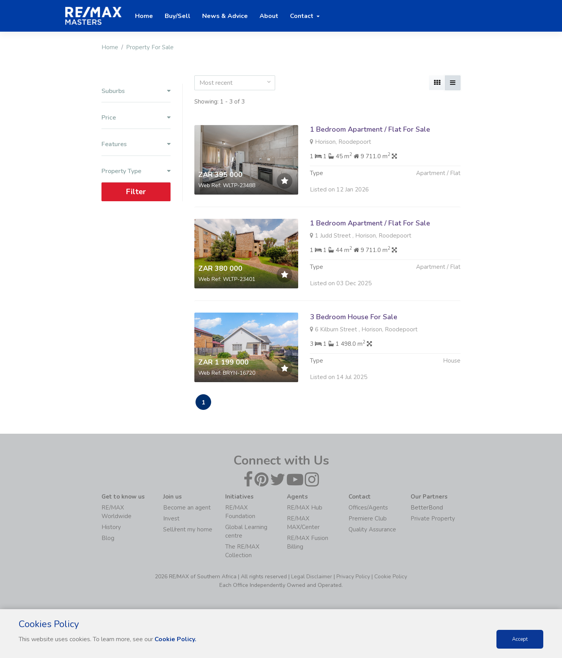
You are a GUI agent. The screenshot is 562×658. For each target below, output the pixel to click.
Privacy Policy (353, 576)
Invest (171, 518)
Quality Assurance (372, 529)
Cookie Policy (390, 576)
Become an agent (187, 507)
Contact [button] (302, 16)
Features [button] (136, 144)
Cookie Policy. (175, 639)
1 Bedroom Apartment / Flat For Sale (370, 129)
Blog (107, 538)
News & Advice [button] (225, 16)
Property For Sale (150, 47)
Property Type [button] (136, 171)
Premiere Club (368, 518)
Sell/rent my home (187, 529)
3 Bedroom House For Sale (353, 320)
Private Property (433, 518)
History (111, 527)
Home (109, 47)
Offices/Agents (368, 507)
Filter (136, 191)
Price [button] (136, 118)
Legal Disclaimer (311, 576)
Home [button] (144, 16)
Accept (520, 639)
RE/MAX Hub (304, 507)
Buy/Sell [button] (177, 16)
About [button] (269, 16)
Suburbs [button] (136, 91)
